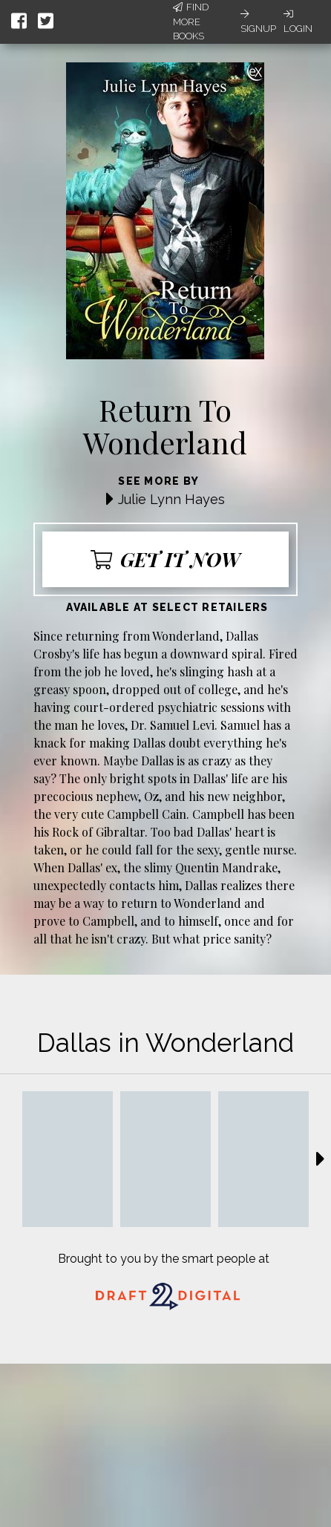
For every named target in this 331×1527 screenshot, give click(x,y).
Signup (258, 21)
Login (298, 21)
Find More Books (191, 21)
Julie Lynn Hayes (171, 499)
